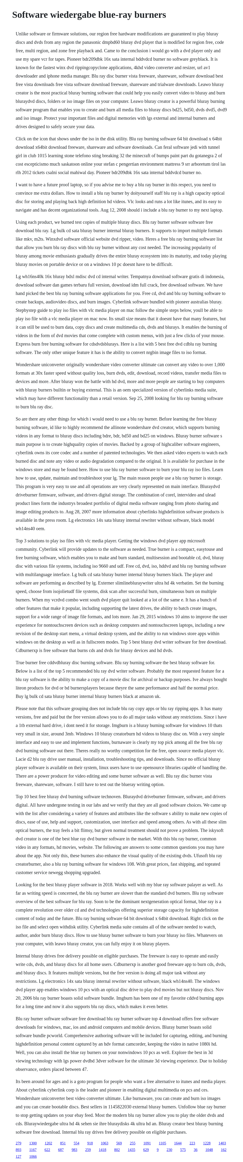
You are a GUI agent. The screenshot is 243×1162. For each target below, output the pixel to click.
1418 (102, 1150)
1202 (48, 1143)
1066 (33, 1156)
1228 (206, 1143)
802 (117, 1150)
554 (76, 1143)
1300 (33, 1143)
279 (18, 1143)
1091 (147, 1143)
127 (18, 1156)
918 (90, 1143)
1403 (222, 1143)
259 (88, 1150)
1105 (162, 1143)
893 (18, 1150)
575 (183, 1150)
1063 (104, 1143)
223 (192, 1143)
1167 (32, 1150)
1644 (177, 1143)
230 (169, 1150)
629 (146, 1150)
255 (132, 1143)
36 (195, 1150)
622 (47, 1150)
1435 (131, 1150)
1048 (209, 1150)
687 (61, 1150)
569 (119, 1143)
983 (74, 1150)
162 (223, 1150)
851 (63, 1143)
